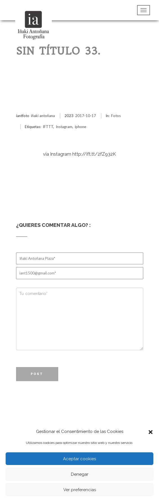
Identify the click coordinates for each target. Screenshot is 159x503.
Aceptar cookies (79, 458)
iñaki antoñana (43, 115)
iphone (80, 126)
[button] (150, 431)
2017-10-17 (85, 115)
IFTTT (48, 126)
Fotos (116, 115)
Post (37, 374)
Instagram (64, 126)
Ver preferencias (79, 489)
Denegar (79, 474)
